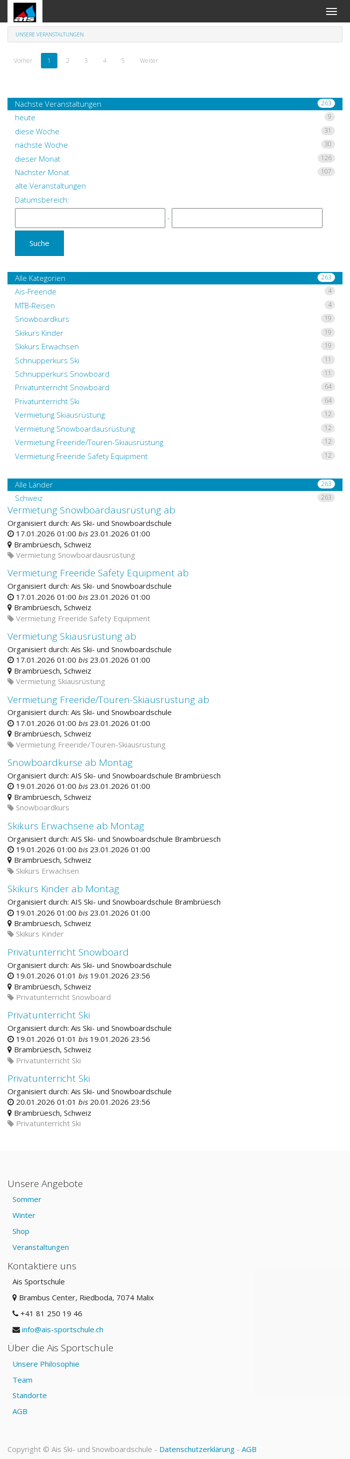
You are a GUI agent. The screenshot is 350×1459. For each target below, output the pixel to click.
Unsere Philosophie (45, 1364)
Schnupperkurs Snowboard (175, 374)
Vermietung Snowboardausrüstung (175, 429)
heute (175, 117)
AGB (19, 1411)
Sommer (26, 1199)
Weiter (149, 60)
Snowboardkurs (175, 319)
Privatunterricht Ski (175, 401)
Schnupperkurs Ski (175, 360)
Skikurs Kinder (175, 333)
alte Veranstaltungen (50, 186)
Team (22, 1380)
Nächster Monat (175, 172)
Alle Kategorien (175, 278)
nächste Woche (175, 145)
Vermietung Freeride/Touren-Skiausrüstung (175, 442)
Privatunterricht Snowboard (175, 387)
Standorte (29, 1395)
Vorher (23, 60)
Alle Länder (175, 484)
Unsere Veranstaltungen (49, 34)
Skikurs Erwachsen (175, 346)
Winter (23, 1215)
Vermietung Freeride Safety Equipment (175, 456)
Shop (20, 1231)
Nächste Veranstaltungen (175, 104)
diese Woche (175, 131)
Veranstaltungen (40, 1247)
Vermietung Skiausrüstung (175, 415)
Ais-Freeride (175, 291)
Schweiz (175, 498)
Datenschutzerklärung (197, 1449)
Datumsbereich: (42, 200)
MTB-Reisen (175, 305)
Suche (39, 243)
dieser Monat (175, 159)
